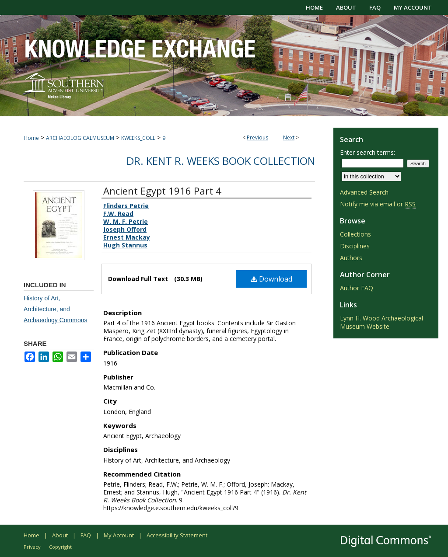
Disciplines (355, 246)
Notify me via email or (378, 204)
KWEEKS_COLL (138, 138)
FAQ (85, 535)
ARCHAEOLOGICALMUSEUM (80, 138)
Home (31, 138)
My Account (119, 535)
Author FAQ (356, 288)
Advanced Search (364, 192)
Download (271, 279)
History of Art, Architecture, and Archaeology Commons (56, 309)
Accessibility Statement (177, 535)
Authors (351, 258)
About (60, 535)
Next (288, 137)
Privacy (32, 546)
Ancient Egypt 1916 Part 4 (162, 190)
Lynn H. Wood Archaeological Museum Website (381, 322)
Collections (355, 234)
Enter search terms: (367, 152)
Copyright (60, 546)
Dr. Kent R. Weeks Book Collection (220, 160)
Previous (257, 137)
